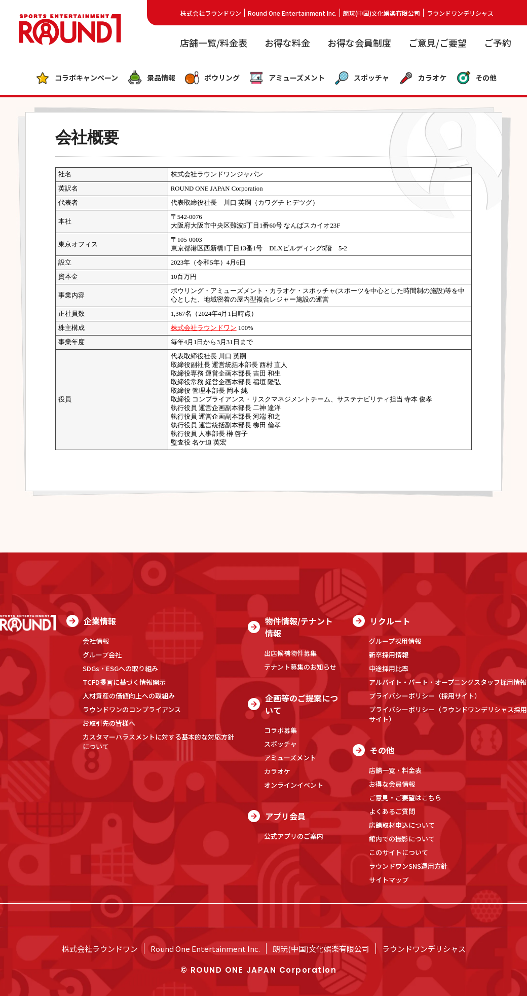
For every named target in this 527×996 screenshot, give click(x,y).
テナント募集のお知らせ (300, 667)
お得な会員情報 (392, 784)
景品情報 (151, 78)
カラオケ (422, 78)
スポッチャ (361, 78)
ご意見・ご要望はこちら (405, 797)
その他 (476, 78)
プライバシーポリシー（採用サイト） (425, 695)
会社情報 (96, 641)
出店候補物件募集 (290, 653)
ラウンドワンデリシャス (460, 13)
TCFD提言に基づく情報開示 (124, 682)
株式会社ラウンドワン (210, 13)
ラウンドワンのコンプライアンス (132, 709)
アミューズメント (287, 78)
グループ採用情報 (395, 641)
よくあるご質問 (392, 811)
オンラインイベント (293, 785)
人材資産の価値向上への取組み (129, 695)
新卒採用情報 (388, 654)
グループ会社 (102, 654)
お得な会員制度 (359, 42)
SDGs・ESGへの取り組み (120, 668)
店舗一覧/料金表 (213, 42)
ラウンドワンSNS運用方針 (408, 866)
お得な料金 (287, 42)
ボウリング (212, 78)
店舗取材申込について (402, 825)
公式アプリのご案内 (293, 836)
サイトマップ (388, 879)
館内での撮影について (402, 838)
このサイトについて (398, 852)
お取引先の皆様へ (109, 723)
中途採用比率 (388, 668)
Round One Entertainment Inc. (292, 13)
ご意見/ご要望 (437, 42)
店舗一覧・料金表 (395, 770)
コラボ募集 (280, 730)
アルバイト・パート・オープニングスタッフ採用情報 (447, 682)
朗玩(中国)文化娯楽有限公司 (381, 13)
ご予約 (497, 42)
